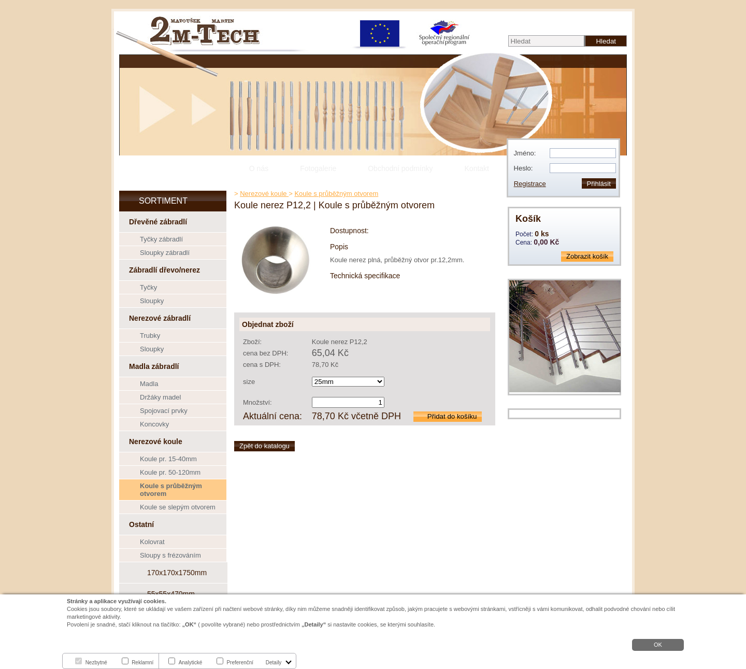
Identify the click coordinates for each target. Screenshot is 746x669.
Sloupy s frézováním (170, 555)
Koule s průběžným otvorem (171, 489)
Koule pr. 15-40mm (168, 459)
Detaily (274, 662)
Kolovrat (152, 542)
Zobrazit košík (587, 256)
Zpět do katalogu (264, 446)
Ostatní (141, 524)
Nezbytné (96, 662)
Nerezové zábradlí (160, 318)
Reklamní (142, 662)
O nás (258, 168)
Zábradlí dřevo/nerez (164, 270)
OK (658, 645)
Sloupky (152, 301)
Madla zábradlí (154, 366)
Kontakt (477, 168)
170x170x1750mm (177, 572)
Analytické (191, 662)
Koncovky (154, 424)
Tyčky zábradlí (161, 239)
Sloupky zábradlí (165, 253)
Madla (149, 384)
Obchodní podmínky (400, 168)
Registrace (530, 184)
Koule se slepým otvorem (178, 507)
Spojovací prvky (164, 411)
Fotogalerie (318, 168)
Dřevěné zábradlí (158, 222)
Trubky (150, 335)
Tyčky (148, 287)
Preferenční (239, 662)
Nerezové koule (155, 441)
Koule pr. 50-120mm (170, 472)
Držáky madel (160, 397)
